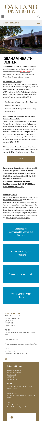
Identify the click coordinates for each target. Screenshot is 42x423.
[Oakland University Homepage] (21, 8)
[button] (38, 23)
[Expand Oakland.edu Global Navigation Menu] (3, 16)
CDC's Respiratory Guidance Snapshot (18, 218)
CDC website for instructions (12, 200)
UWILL (21, 159)
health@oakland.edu (11, 339)
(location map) (9, 321)
